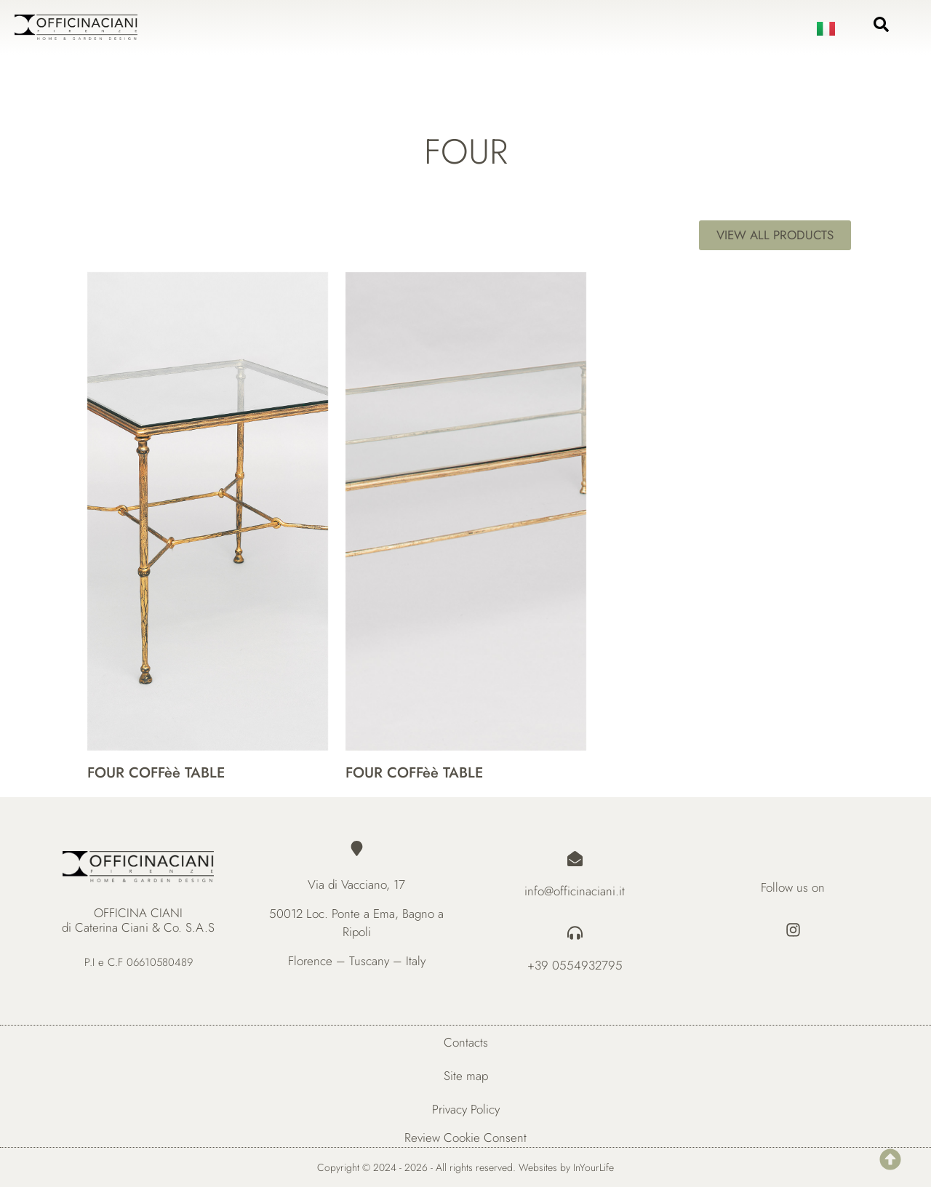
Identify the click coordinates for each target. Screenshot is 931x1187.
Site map (466, 1075)
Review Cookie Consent (465, 1137)
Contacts (466, 1042)
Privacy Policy (466, 1109)
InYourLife (593, 1167)
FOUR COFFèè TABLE (156, 772)
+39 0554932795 (575, 965)
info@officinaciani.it (574, 891)
